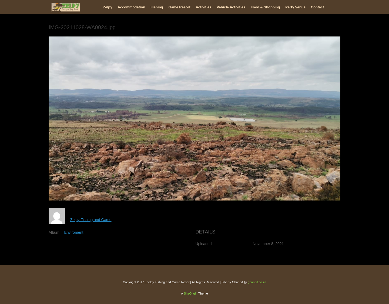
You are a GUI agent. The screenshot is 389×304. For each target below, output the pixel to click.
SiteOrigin (190, 293)
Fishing (156, 7)
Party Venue (295, 7)
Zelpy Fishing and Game (91, 220)
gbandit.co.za (257, 282)
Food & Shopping (265, 7)
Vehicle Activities (231, 7)
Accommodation (131, 7)
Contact (317, 7)
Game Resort (179, 7)
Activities (203, 7)
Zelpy (107, 7)
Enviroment (73, 232)
